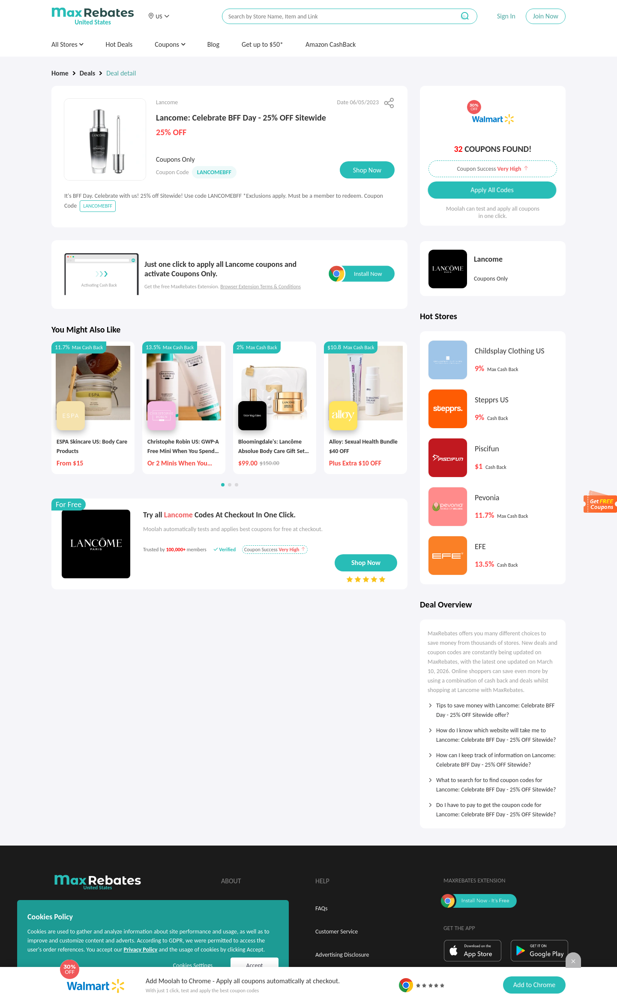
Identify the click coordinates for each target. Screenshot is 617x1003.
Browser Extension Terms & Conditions (260, 287)
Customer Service (336, 931)
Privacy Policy (140, 949)
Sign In (506, 16)
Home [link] (60, 73)
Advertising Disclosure (342, 954)
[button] (158, 16)
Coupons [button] (170, 44)
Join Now (545, 16)
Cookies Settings (193, 965)
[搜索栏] (333, 16)
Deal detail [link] (121, 73)
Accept (254, 965)
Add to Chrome (534, 985)
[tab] (493, 707)
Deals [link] (87, 73)
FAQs (321, 908)
